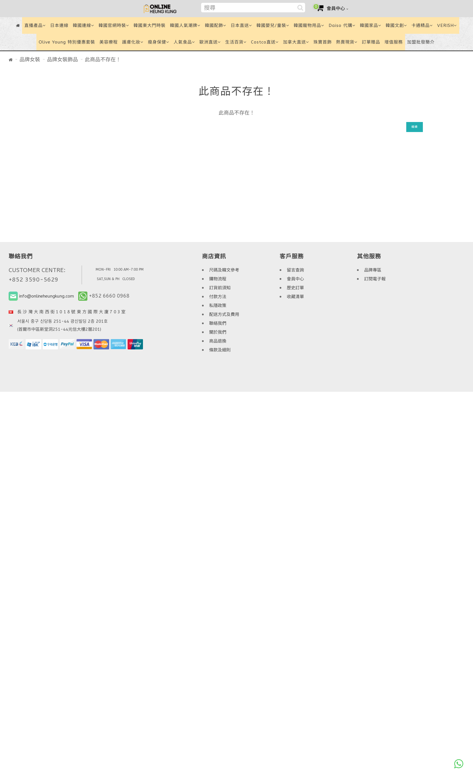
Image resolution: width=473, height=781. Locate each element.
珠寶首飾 (322, 42)
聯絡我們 (217, 323)
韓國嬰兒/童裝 (272, 25)
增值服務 (393, 42)
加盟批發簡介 (421, 42)
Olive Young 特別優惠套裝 (67, 42)
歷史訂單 (295, 287)
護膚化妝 (133, 42)
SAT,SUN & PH (108, 279)
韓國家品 (370, 25)
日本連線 (59, 25)
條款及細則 (220, 350)
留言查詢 (295, 270)
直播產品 (35, 25)
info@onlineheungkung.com (46, 296)
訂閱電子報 (375, 279)
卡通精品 (422, 25)
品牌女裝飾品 (62, 59)
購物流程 (217, 279)
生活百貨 (236, 42)
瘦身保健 (158, 42)
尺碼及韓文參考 (224, 270)
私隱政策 (217, 305)
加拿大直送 (296, 42)
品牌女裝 (29, 59)
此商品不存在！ (103, 59)
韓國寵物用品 (309, 25)
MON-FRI (103, 269)
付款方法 (217, 296)
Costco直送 (265, 42)
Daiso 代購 (342, 25)
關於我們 (217, 332)
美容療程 (108, 42)
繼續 (414, 127)
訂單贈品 (371, 42)
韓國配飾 (215, 25)
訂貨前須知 (220, 287)
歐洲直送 (210, 42)
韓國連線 (83, 25)
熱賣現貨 (347, 42)
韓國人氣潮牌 (185, 25)
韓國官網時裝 (114, 25)
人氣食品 (184, 42)
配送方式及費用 (224, 314)
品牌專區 (372, 270)
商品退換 (217, 341)
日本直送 (241, 25)
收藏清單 (295, 296)
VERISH (447, 25)
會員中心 (295, 279)
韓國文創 (396, 25)
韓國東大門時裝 (150, 25)
